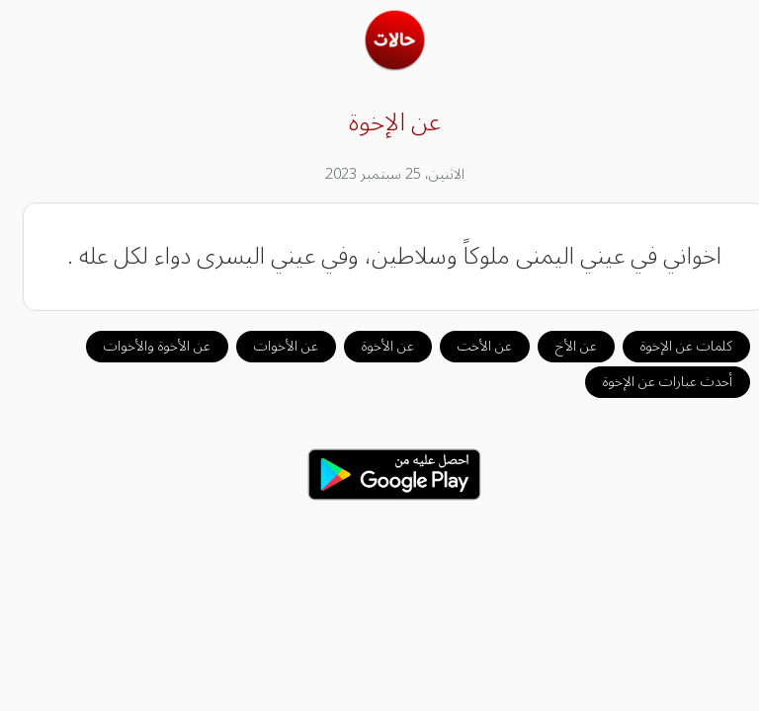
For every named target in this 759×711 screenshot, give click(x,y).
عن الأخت (470, 346)
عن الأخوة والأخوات (142, 346)
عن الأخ (561, 346)
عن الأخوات (271, 346)
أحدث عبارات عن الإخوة (652, 381)
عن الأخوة (373, 346)
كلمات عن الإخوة (671, 346)
